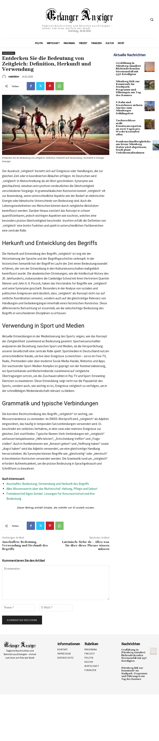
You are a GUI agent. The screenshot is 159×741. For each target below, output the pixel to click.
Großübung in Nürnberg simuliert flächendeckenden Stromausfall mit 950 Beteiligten (128, 69)
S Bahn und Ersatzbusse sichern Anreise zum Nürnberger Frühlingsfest (129, 107)
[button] (152, 19)
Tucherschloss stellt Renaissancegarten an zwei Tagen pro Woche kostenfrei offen (128, 126)
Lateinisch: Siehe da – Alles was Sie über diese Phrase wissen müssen (85, 545)
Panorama (8, 53)
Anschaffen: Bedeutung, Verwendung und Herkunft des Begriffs (47, 484)
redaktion (13, 76)
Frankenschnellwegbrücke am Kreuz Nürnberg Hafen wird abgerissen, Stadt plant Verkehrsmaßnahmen (133, 146)
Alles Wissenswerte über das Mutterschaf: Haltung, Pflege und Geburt (52, 489)
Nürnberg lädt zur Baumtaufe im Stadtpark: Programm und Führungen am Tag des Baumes (128, 88)
